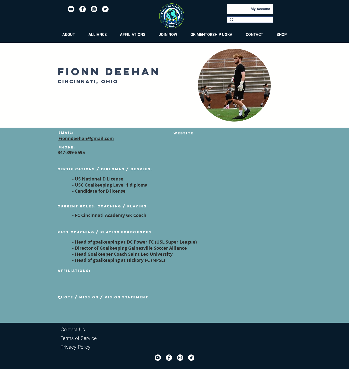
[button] (69, 35)
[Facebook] (82, 9)
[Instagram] (94, 9)
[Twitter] (105, 9)
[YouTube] (71, 9)
